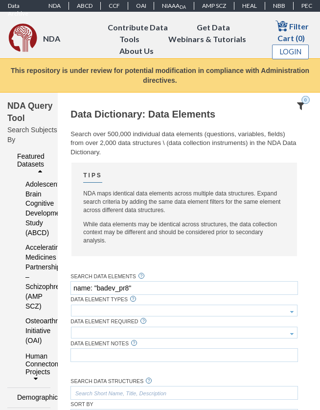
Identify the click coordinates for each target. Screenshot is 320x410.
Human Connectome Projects (35, 367)
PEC (306, 5)
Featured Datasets (31, 163)
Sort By (81, 404)
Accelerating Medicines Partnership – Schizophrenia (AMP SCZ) (31, 276)
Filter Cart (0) (292, 31)
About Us (136, 50)
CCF (114, 5)
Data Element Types (99, 299)
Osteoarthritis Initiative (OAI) (31, 330)
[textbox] (183, 288)
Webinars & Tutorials (207, 39)
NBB (279, 5)
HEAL (249, 5)
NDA (54, 5)
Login (290, 52)
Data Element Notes (99, 343)
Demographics (31, 397)
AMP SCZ (214, 5)
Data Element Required (104, 321)
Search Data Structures (106, 381)
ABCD (84, 5)
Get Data (213, 27)
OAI (141, 5)
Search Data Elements (103, 276)
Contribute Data (138, 27)
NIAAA (174, 6)
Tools (129, 39)
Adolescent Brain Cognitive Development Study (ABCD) (31, 208)
